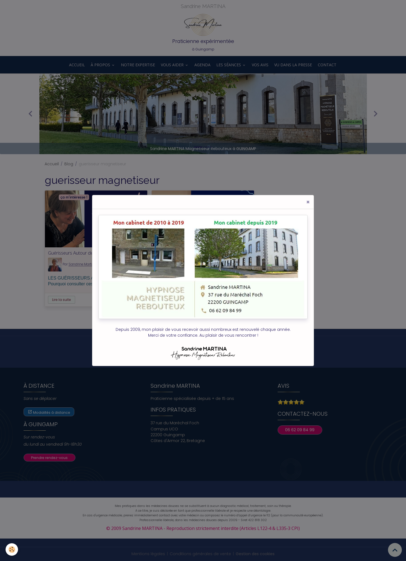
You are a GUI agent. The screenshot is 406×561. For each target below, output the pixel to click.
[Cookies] (12, 549)
